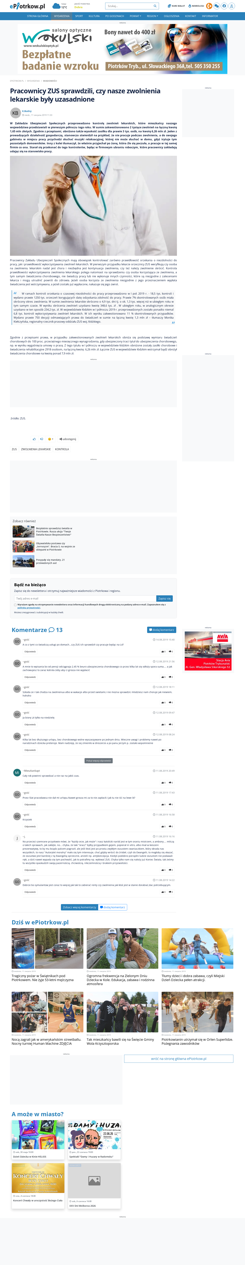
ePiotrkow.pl (17, 80)
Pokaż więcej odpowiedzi (98, 751)
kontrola (62, 440)
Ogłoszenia (171, 16)
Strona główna (37, 16)
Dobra (78, 7)
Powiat (134, 16)
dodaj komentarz (161, 621)
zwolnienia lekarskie (36, 440)
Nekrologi (196, 6)
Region (151, 16)
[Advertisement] (93, 384)
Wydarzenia (61, 16)
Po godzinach (114, 16)
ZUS (14, 440)
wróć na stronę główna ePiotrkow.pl (178, 1050)
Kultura (94, 16)
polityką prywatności (28, 598)
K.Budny (27, 111)
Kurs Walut (176, 6)
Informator (210, 16)
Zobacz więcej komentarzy (79, 898)
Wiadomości (50, 80)
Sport (79, 16)
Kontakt (190, 16)
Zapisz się (164, 590)
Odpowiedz (30, 642)
